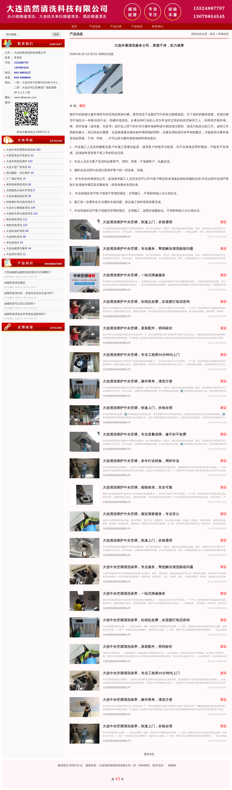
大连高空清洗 (14, 254)
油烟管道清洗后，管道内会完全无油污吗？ (29, 293)
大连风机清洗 (14, 236)
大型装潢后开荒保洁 (18, 155)
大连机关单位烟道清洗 (19, 213)
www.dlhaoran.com (25, 97)
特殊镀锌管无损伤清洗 (19, 201)
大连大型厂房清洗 (16, 167)
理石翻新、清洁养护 (18, 172)
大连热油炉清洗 (15, 231)
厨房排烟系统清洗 (16, 184)
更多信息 (149, 754)
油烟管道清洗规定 (14, 282)
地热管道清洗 (14, 225)
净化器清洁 (12, 242)
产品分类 (116, 26)
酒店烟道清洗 (14, 219)
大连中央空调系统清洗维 (20, 149)
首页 (74, 26)
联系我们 (157, 26)
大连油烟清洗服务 (16, 248)
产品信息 (95, 26)
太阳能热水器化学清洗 (19, 190)
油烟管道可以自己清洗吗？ (20, 303)
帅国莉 (172, 765)
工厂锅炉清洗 (14, 178)
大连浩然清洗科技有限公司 (117, 236)
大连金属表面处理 (16, 196)
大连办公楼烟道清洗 (18, 207)
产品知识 (137, 26)
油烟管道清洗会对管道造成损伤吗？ (25, 314)
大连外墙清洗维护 (16, 161)
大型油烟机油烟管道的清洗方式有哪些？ (28, 272)
